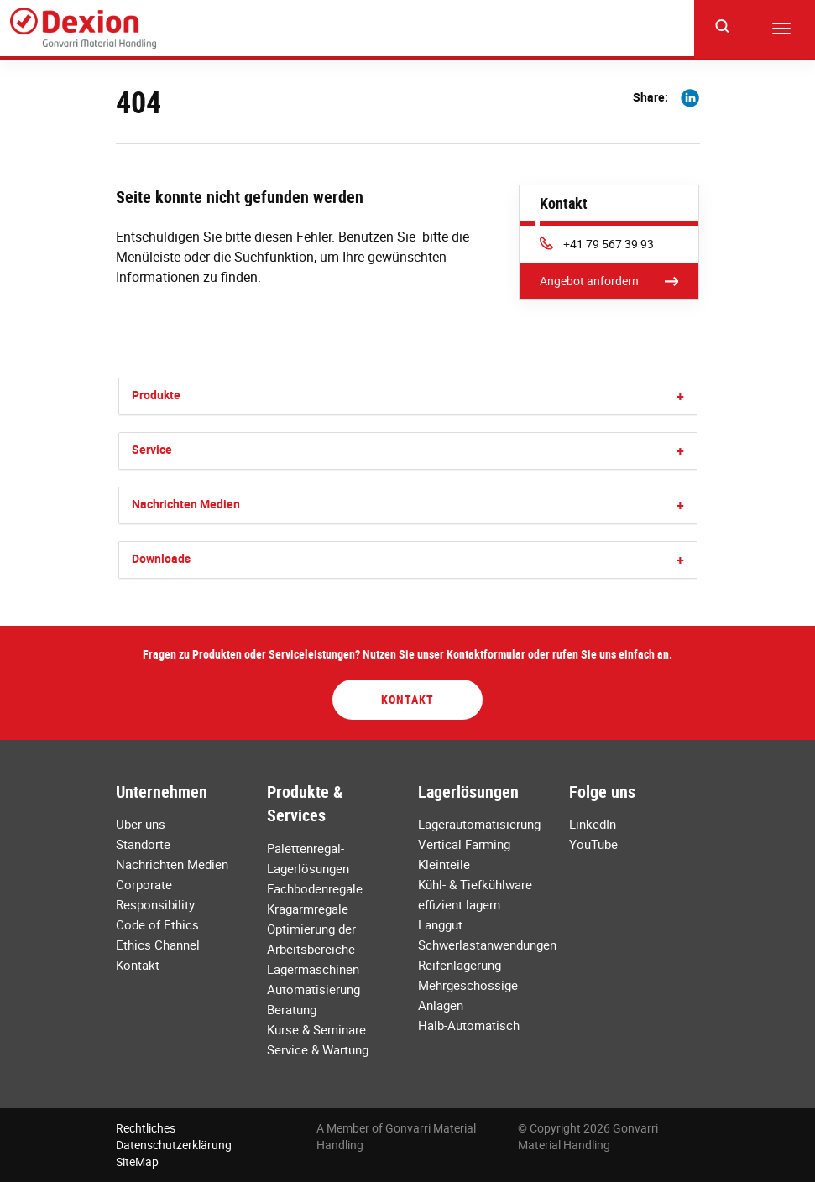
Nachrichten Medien (186, 504)
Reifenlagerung (459, 964)
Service (152, 449)
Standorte (143, 844)
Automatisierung (313, 989)
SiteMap (137, 1161)
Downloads (161, 558)
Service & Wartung (317, 1049)
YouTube (593, 844)
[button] (680, 396)
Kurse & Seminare (316, 1029)
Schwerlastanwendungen (487, 944)
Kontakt (407, 699)
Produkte (156, 395)
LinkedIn (592, 823)
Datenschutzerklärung (174, 1145)
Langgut (440, 924)
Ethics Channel (158, 944)
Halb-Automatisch (469, 1025)
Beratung (291, 1009)
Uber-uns (140, 823)
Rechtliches (145, 1128)
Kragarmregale (307, 908)
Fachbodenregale (315, 888)
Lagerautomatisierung (479, 823)
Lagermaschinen (313, 969)
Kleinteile (444, 864)
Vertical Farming (464, 844)
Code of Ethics (157, 924)
